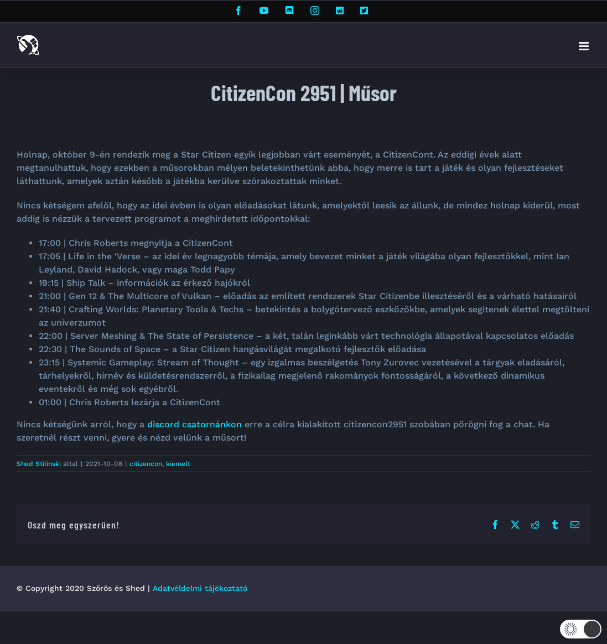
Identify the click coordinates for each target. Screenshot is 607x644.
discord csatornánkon (194, 424)
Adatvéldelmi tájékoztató (200, 588)
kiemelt (178, 464)
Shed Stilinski (39, 464)
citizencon (145, 464)
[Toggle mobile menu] (584, 46)
